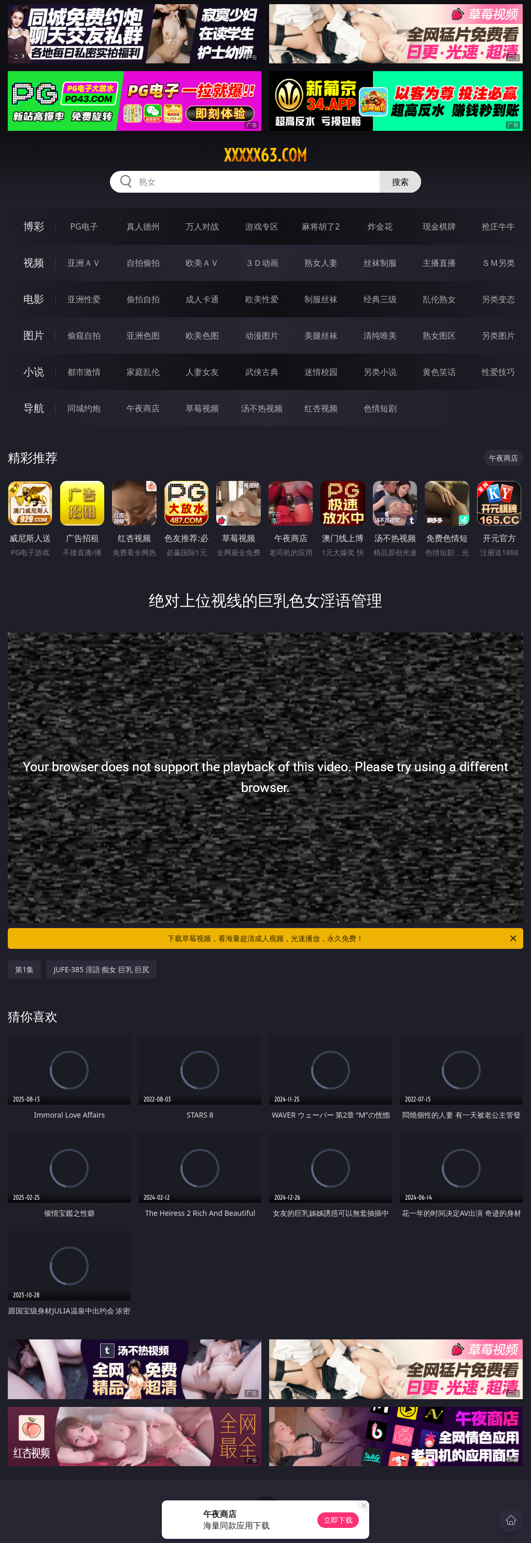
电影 (33, 299)
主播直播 (439, 263)
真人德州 (143, 226)
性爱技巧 (498, 372)
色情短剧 (380, 408)
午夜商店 (143, 408)
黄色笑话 (439, 372)
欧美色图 (202, 335)
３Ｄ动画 (261, 263)
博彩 (33, 226)
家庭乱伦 (143, 372)
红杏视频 (321, 408)
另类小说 (380, 372)
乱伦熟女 (439, 299)
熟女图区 (439, 335)
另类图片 (498, 335)
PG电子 (83, 226)
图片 (33, 335)
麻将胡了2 (321, 226)
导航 (33, 408)
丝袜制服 (380, 263)
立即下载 (338, 1520)
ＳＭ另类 (498, 263)
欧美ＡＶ (202, 263)
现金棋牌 (439, 226)
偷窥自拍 (84, 335)
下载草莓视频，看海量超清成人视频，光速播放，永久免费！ (342, 938)
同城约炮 (84, 408)
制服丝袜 (321, 299)
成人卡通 (202, 299)
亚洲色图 (143, 335)
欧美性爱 (261, 299)
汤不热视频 (262, 408)
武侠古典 (261, 372)
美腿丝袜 (321, 335)
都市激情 (84, 372)
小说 (33, 372)
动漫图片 (261, 335)
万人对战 (202, 226)
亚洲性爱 (84, 299)
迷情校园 (321, 372)
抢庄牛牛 (498, 226)
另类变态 (498, 299)
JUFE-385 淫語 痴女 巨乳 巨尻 (101, 969)
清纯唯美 (380, 335)
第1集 (24, 969)
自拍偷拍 (143, 263)
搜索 (400, 181)
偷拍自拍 (143, 299)
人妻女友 (202, 372)
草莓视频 (202, 408)
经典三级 (380, 299)
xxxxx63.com (265, 155)
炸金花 (380, 226)
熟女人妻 (321, 263)
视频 (33, 263)
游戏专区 (261, 226)
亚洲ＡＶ (84, 263)
